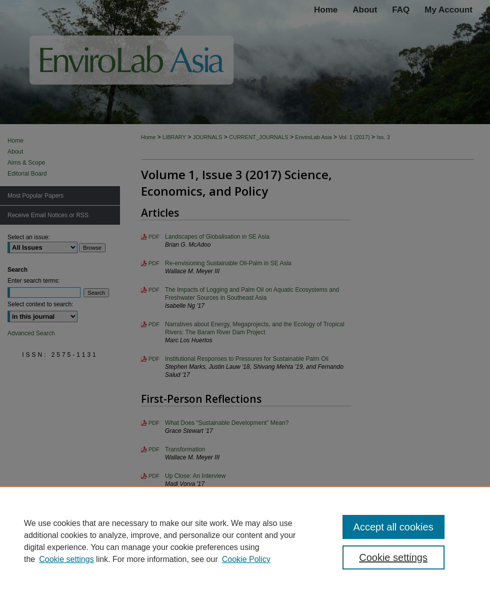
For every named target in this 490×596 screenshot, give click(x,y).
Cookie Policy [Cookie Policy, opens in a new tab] (246, 559)
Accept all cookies (394, 526)
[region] (245, 541)
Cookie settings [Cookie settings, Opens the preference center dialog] (393, 557)
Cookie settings (66, 559)
